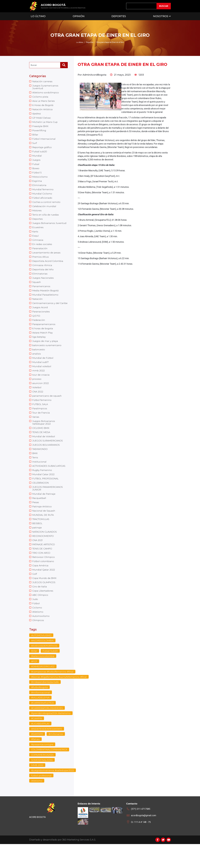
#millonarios (56, 755)
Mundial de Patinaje (44, 509)
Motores (37, 214)
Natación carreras (42, 81)
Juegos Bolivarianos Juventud (49, 227)
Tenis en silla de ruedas (45, 218)
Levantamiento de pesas (46, 257)
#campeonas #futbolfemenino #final (52, 691)
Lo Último (38, 16)
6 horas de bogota (42, 338)
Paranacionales (41, 321)
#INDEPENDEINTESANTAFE (47, 749)
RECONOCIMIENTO (43, 552)
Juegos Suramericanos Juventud (45, 87)
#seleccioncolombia (42, 676)
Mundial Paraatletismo (45, 301)
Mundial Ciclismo (42, 197)
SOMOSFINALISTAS (42, 781)
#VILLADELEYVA (40, 718)
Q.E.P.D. (36, 325)
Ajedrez (36, 114)
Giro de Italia (39, 604)
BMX (35, 467)
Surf (34, 145)
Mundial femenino (43, 192)
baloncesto (38, 360)
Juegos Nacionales (43, 283)
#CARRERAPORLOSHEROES (47, 728)
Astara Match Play (42, 343)
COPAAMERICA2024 (42, 776)
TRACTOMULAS (41, 535)
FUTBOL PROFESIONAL (45, 493)
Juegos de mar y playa (45, 351)
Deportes (118, 16)
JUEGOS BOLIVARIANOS (46, 458)
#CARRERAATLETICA (43, 723)
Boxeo (35, 171)
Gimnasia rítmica (42, 270)
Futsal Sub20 (50, 670)
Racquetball (39, 513)
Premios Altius (40, 262)
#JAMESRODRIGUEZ (43, 686)
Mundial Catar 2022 (43, 489)
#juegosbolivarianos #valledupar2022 (52, 792)
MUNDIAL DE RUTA (43, 531)
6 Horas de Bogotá (42, 106)
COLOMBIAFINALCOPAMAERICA (49, 771)
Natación (37, 305)
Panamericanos (41, 292)
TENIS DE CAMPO (42, 565)
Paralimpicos (39, 421)
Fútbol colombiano (43, 578)
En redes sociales (42, 249)
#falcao (35, 760)
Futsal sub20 (39, 153)
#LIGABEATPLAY (40, 744)
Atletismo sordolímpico (45, 93)
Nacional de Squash (43, 526)
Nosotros (160, 16)
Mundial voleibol (41, 377)
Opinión (78, 16)
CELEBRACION (40, 497)
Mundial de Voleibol (43, 450)
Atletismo (37, 630)
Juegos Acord (40, 317)
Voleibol (36, 399)
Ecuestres (37, 231)
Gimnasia (37, 244)
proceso (36, 390)
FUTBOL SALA (40, 417)
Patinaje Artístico (42, 522)
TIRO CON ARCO (41, 570)
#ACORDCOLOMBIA (42, 660)
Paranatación (40, 253)
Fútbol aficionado (42, 201)
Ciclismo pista (40, 97)
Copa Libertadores (42, 609)
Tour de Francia (41, 425)
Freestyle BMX (40, 127)
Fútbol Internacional (44, 140)
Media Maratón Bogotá (45, 297)
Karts (35, 236)
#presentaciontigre (42, 765)
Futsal (35, 166)
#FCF (34, 681)
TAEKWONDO (40, 463)
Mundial (37, 158)
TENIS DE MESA (41, 445)
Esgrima (37, 184)
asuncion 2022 (40, 395)
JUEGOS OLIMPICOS (44, 600)
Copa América (40, 583)
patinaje (37, 544)
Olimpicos (38, 639)
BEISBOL (37, 539)
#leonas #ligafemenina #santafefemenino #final (59, 697)
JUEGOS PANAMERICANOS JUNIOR (48, 503)
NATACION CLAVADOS (45, 548)
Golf (34, 591)
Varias (35, 430)
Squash (36, 288)
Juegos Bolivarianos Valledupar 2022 (43, 435)
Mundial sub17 (40, 373)
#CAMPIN (36, 739)
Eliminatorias (40, 279)
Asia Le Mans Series (43, 101)
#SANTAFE (37, 755)
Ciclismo (37, 626)
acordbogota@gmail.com (143, 837)
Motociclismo (40, 179)
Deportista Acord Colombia (48, 266)
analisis (36, 364)
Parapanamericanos (44, 334)
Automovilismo (41, 635)
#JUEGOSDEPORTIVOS (44, 665)
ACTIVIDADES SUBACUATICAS (49, 480)
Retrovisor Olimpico (43, 574)
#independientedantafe (45, 702)
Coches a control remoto (46, 205)
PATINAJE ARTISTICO (44, 561)
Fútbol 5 (37, 175)
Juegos (36, 162)
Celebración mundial (44, 210)
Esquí (35, 240)
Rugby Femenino (42, 484)
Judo (35, 617)
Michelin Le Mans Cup (45, 123)
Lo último (80, 42)
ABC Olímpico (40, 613)
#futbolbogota (39, 707)
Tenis (35, 471)
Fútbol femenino (42, 412)
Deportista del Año (43, 275)
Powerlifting (39, 132)
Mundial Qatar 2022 (43, 587)
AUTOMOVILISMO (41, 654)
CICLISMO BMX (41, 441)
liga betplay (39, 347)
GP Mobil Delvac (41, 119)
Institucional (39, 476)
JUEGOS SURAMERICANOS (47, 454)
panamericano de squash (47, 408)
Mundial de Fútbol (42, 369)
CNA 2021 (37, 557)
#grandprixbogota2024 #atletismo (51, 734)
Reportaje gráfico (42, 149)
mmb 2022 (38, 382)
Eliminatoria (39, 188)
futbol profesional (41, 797)
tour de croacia (40, 386)
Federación (38, 330)
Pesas (35, 518)
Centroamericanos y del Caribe (46, 311)
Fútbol (36, 622)
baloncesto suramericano (47, 356)
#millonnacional (40, 712)
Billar (35, 136)
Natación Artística (42, 110)
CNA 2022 (37, 403)
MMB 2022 (37, 786)
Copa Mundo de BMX (44, 596)
